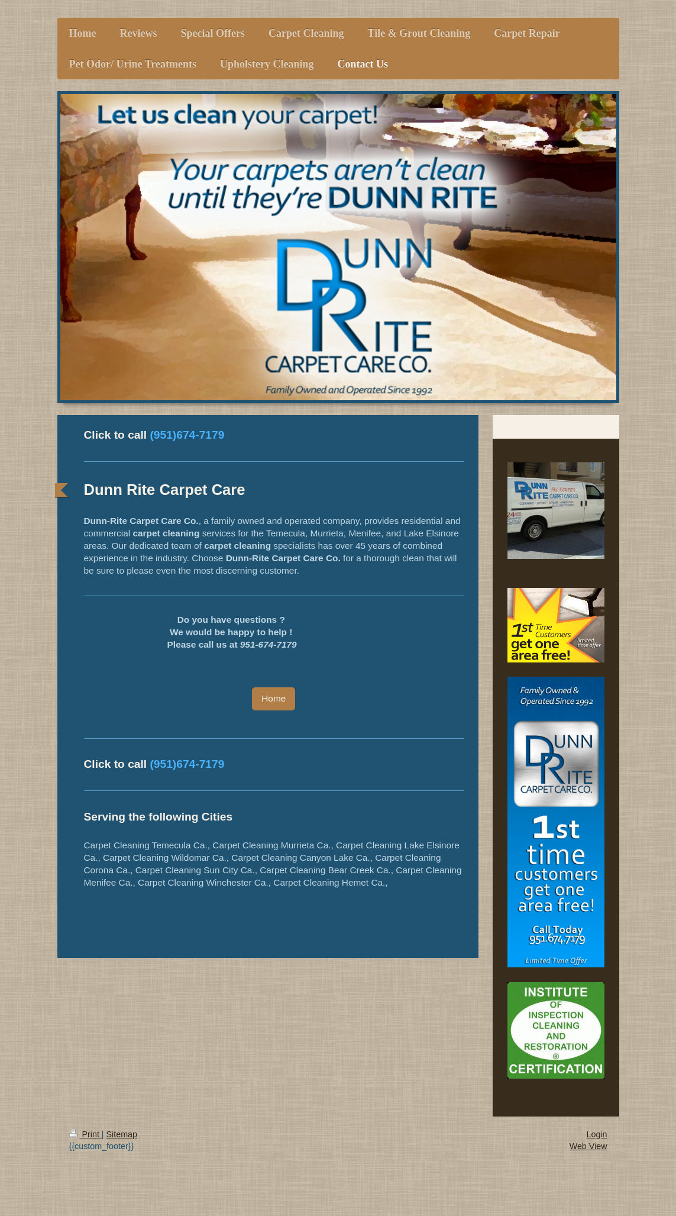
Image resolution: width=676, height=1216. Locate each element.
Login (597, 1134)
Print (85, 1134)
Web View (588, 1146)
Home (273, 698)
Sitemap (121, 1134)
